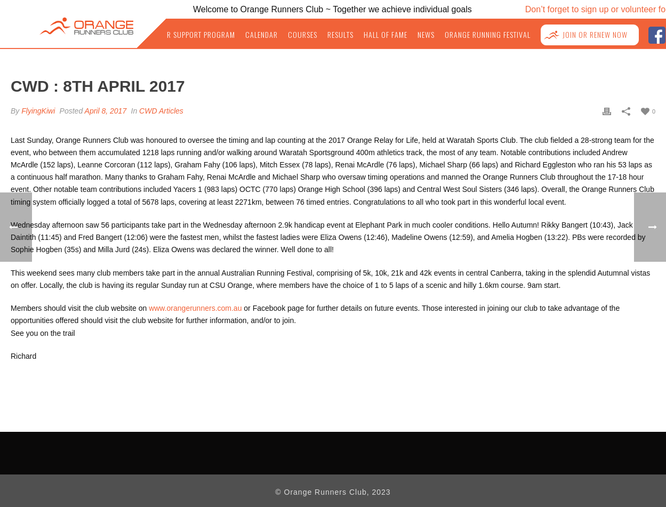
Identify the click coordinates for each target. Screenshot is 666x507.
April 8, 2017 (106, 111)
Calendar (261, 35)
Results (340, 35)
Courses (302, 35)
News (426, 35)
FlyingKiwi (38, 111)
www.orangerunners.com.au (195, 308)
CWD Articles (161, 111)
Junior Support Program (191, 35)
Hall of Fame (385, 35)
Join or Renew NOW (595, 35)
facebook (656, 34)
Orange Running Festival (488, 35)
